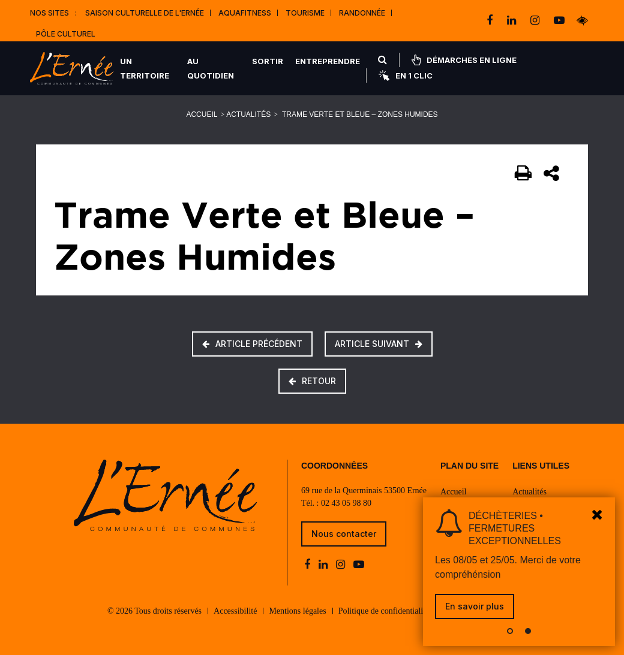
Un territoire (144, 68)
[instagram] (536, 20)
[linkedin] (512, 20)
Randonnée (362, 12)
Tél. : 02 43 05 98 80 (336, 503)
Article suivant (378, 344)
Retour (312, 381)
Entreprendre (327, 61)
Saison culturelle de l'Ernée (144, 12)
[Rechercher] (382, 60)
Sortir (267, 61)
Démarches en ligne (464, 60)
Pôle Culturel (65, 33)
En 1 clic (406, 75)
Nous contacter (343, 534)
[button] (510, 631)
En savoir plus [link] (474, 606)
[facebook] (491, 20)
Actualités (248, 114)
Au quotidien (210, 68)
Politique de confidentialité (384, 610)
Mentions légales (297, 610)
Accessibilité (235, 610)
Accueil (201, 114)
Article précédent (252, 344)
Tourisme (305, 12)
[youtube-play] (559, 20)
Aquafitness (244, 12)
